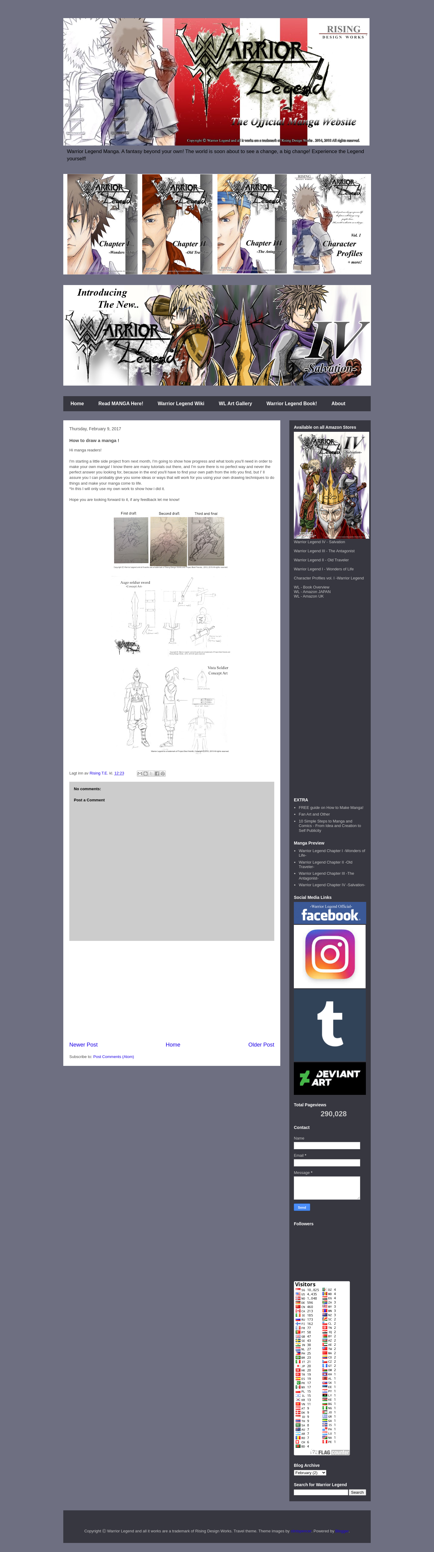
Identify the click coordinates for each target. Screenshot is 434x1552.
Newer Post (83, 1045)
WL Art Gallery (235, 403)
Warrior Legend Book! (291, 403)
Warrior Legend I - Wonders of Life (324, 569)
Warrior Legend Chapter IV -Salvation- (332, 885)
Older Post (261, 1045)
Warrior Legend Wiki (181, 403)
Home (77, 403)
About (338, 403)
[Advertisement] (171, 991)
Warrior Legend (350, 578)
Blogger (342, 1531)
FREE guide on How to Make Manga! (331, 807)
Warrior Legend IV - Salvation (319, 542)
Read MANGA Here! (120, 403)
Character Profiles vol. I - (315, 578)
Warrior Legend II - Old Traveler (321, 560)
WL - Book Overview (311, 587)
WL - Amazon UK (309, 596)
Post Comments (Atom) (113, 1056)
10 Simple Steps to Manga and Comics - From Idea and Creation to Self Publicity (330, 826)
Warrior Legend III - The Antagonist (324, 551)
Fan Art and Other (314, 814)
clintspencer (301, 1531)
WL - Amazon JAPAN (312, 591)
